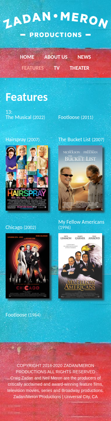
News (84, 57)
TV (57, 68)
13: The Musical (25, 114)
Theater (79, 68)
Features (33, 68)
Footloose (75, 117)
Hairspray (23, 139)
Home (27, 57)
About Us (55, 57)
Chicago (21, 227)
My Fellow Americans (81, 224)
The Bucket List (81, 139)
